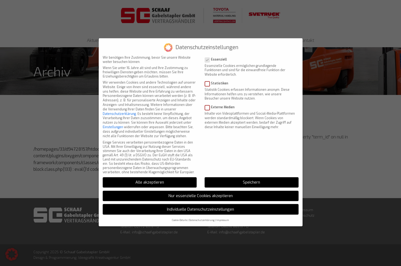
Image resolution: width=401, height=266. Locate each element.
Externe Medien (221, 103)
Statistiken (218, 78)
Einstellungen (113, 122)
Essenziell (217, 55)
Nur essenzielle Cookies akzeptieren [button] (200, 191)
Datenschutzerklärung (119, 109)
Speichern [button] (251, 177)
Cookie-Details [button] (179, 215)
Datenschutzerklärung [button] (201, 215)
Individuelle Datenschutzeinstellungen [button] (200, 204)
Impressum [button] (222, 215)
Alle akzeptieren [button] (149, 177)
